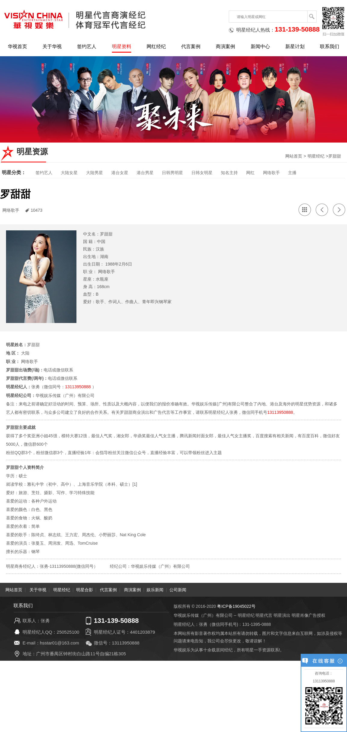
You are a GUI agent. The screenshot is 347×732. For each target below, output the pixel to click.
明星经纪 (316, 156)
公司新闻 (177, 589)
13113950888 (78, 386)
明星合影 (84, 589)
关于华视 (52, 46)
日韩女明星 (201, 172)
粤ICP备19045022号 (236, 605)
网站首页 (293, 156)
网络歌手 (271, 172)
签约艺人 (86, 46)
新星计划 (295, 46)
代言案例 (190, 46)
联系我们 (329, 46)
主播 (292, 172)
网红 (250, 172)
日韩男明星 (172, 172)
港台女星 (119, 172)
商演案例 (225, 46)
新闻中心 (260, 46)
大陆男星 (94, 172)
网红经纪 (156, 46)
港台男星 (145, 172)
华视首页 (17, 46)
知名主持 (229, 172)
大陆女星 (69, 172)
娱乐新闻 (155, 589)
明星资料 (121, 46)
